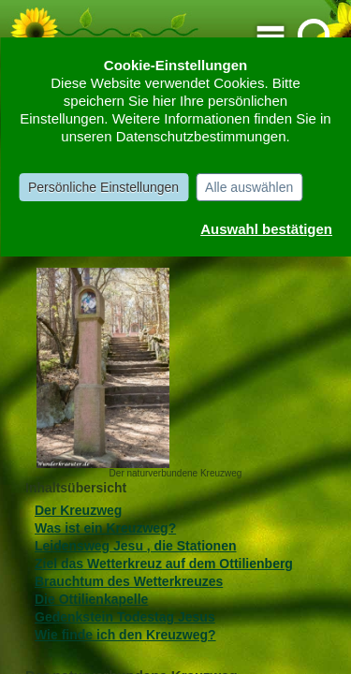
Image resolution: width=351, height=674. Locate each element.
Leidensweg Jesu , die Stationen (136, 545)
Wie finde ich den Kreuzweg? (125, 634)
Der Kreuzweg (78, 510)
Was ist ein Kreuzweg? (105, 527)
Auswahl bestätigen (266, 229)
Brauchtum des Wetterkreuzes (129, 581)
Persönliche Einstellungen (103, 187)
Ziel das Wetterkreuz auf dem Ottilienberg (164, 563)
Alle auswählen (249, 187)
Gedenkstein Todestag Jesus (125, 616)
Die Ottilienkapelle (91, 599)
